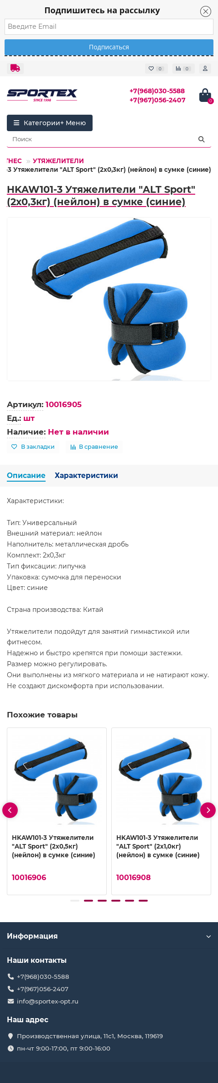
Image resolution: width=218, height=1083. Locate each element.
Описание (26, 475)
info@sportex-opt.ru (47, 1001)
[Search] (109, 139)
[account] (205, 69)
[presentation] (10, 810)
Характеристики (86, 475)
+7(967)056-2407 (158, 100)
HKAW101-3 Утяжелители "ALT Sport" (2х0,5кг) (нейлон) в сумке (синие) (53, 846)
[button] (74, 901)
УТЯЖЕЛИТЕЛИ (58, 161)
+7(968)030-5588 (157, 91)
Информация (109, 936)
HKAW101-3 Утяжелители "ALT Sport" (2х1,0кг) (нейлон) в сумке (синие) (158, 846)
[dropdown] (15, 68)
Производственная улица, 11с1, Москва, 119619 (90, 1036)
